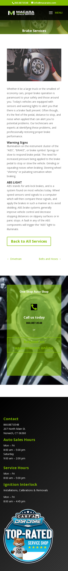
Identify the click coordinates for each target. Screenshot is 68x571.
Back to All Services (29, 241)
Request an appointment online (34, 344)
